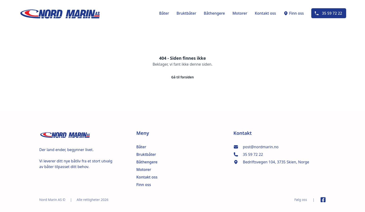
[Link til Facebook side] (323, 200)
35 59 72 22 (328, 13)
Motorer (239, 13)
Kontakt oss (265, 13)
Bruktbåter (186, 13)
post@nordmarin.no (261, 146)
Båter (164, 13)
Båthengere (214, 13)
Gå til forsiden (182, 77)
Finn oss (293, 13)
